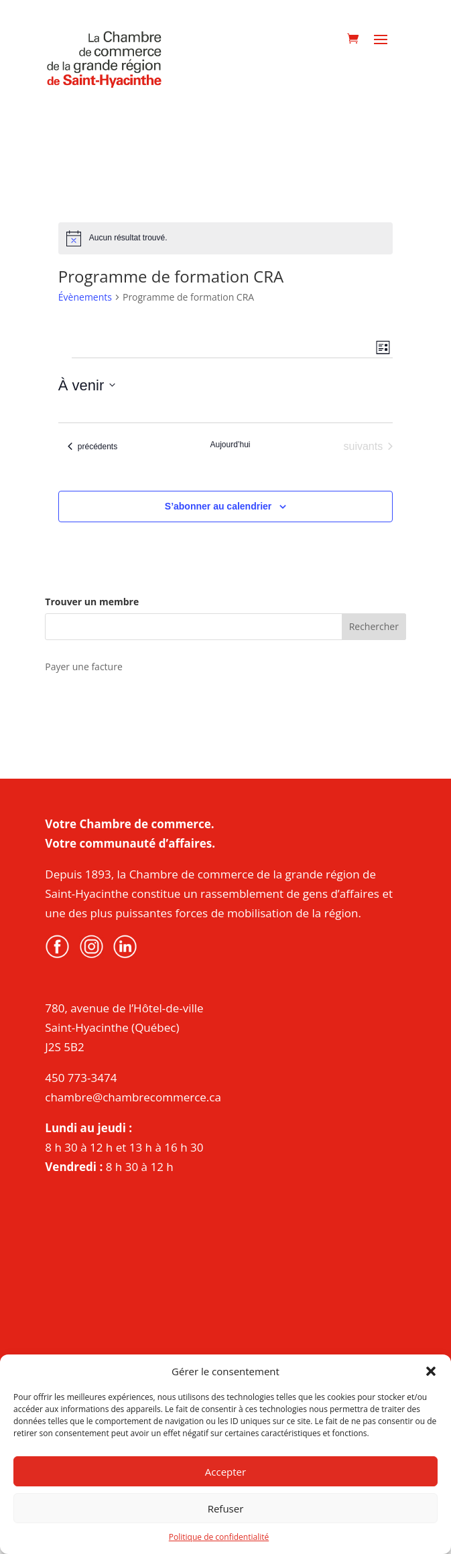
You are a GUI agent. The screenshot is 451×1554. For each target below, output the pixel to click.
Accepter (225, 1471)
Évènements (85, 297)
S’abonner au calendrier (218, 506)
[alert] (225, 238)
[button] (431, 1371)
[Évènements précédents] (92, 446)
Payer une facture (83, 666)
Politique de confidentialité (219, 1537)
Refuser (226, 1508)
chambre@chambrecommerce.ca (133, 1097)
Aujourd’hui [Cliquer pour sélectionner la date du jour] (230, 444)
